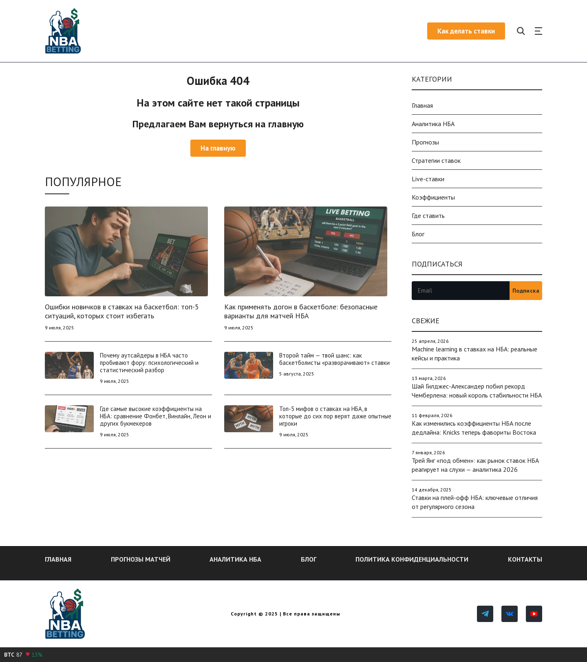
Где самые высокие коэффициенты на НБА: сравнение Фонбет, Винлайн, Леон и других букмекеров (155, 416)
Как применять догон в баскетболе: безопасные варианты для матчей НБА (300, 311)
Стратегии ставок (436, 160)
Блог (418, 234)
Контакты (525, 559)
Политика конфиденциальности (411, 559)
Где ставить (428, 215)
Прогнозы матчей (140, 559)
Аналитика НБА (433, 124)
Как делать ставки (466, 31)
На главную (218, 148)
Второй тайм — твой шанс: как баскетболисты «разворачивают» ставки (334, 359)
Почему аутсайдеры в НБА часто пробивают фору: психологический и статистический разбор (149, 362)
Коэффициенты (433, 197)
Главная (422, 105)
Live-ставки (428, 179)
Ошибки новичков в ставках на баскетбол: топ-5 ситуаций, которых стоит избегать (122, 311)
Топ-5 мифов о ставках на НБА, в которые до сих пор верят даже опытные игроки (335, 416)
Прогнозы (425, 142)
